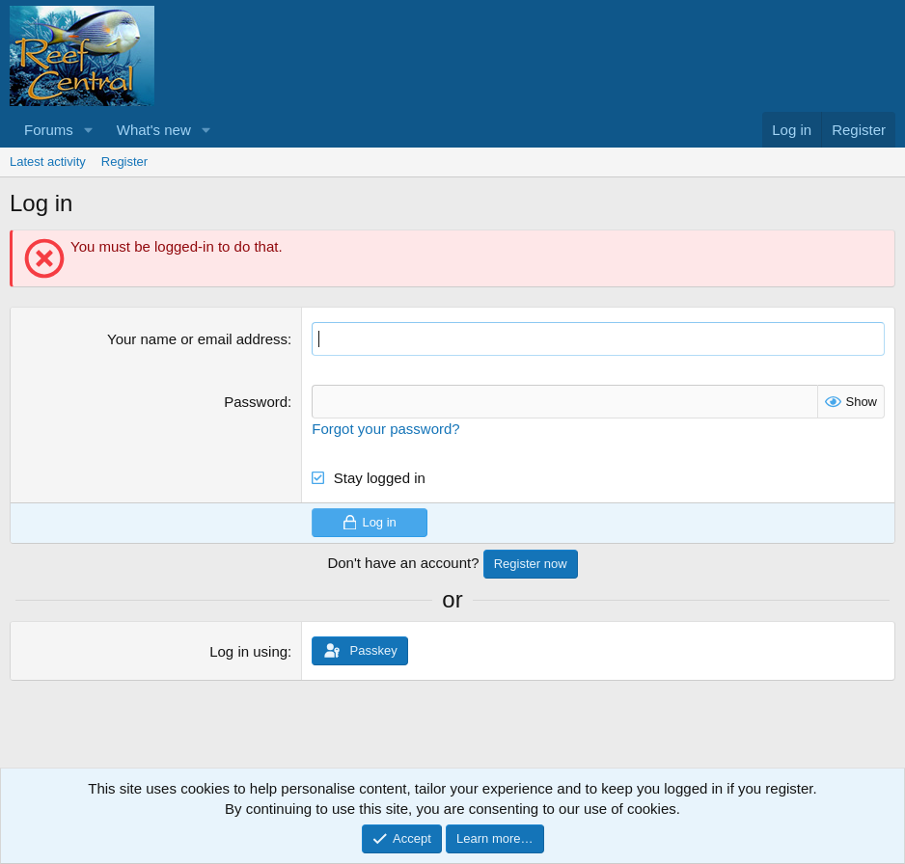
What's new (154, 130)
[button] (88, 130)
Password (256, 401)
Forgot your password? (385, 428)
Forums (48, 130)
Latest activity (48, 161)
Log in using (248, 651)
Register (124, 161)
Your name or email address (197, 339)
